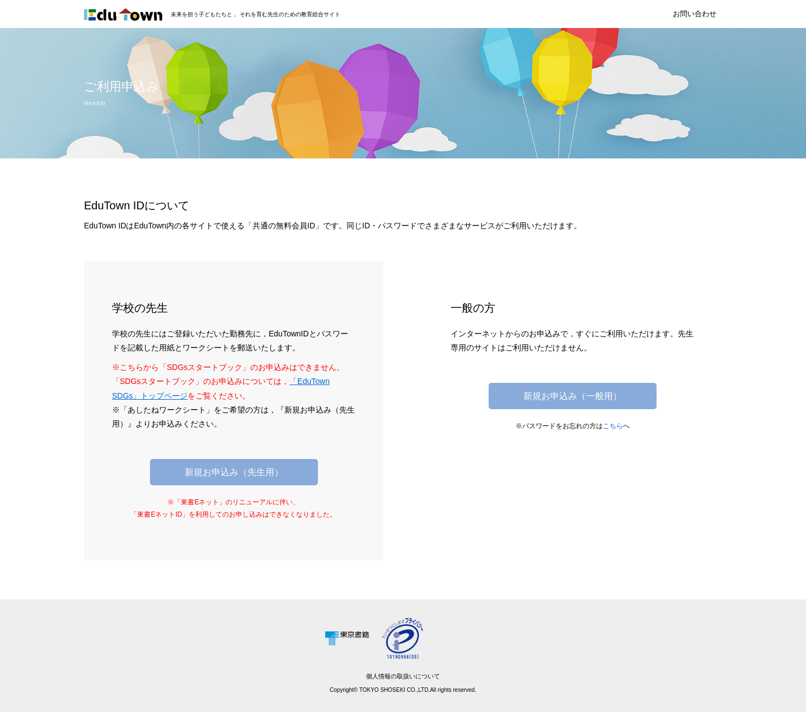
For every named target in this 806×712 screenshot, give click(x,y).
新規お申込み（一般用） (572, 396)
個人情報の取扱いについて (403, 676)
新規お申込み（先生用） (234, 472)
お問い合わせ (694, 14)
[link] (459, 638)
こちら (613, 426)
